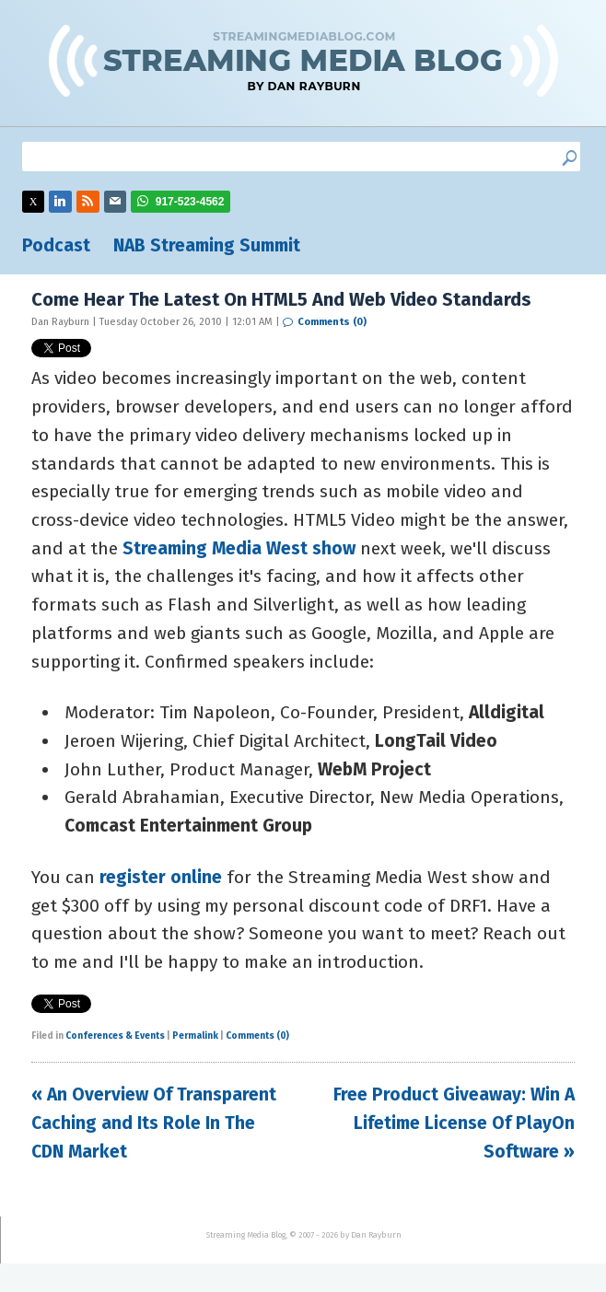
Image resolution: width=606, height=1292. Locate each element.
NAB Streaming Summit (206, 245)
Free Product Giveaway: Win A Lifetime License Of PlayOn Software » (454, 1122)
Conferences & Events (115, 1036)
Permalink (195, 1036)
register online (160, 877)
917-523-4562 (190, 201)
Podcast (56, 245)
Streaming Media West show (238, 548)
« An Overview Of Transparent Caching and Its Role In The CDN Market (153, 1122)
